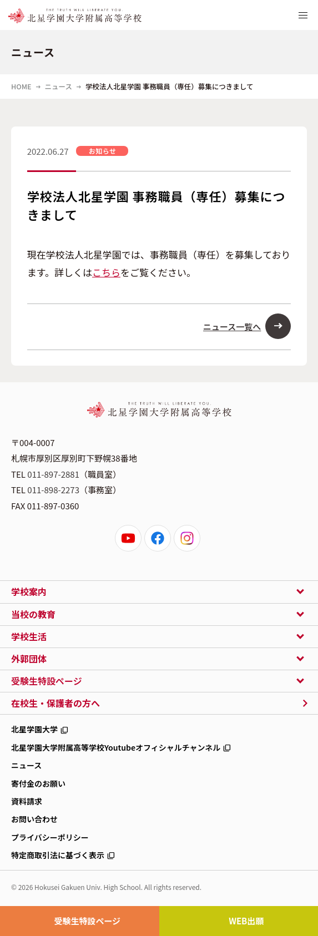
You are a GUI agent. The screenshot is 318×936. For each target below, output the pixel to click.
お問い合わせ (34, 818)
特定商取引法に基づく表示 (57, 855)
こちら (106, 272)
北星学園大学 (34, 729)
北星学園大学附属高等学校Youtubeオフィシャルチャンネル (115, 747)
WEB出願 (246, 921)
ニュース (58, 86)
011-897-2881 (53, 474)
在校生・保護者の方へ (55, 703)
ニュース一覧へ (232, 326)
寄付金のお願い (38, 783)
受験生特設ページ (87, 921)
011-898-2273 (53, 489)
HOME (21, 86)
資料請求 (26, 801)
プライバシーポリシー (50, 837)
